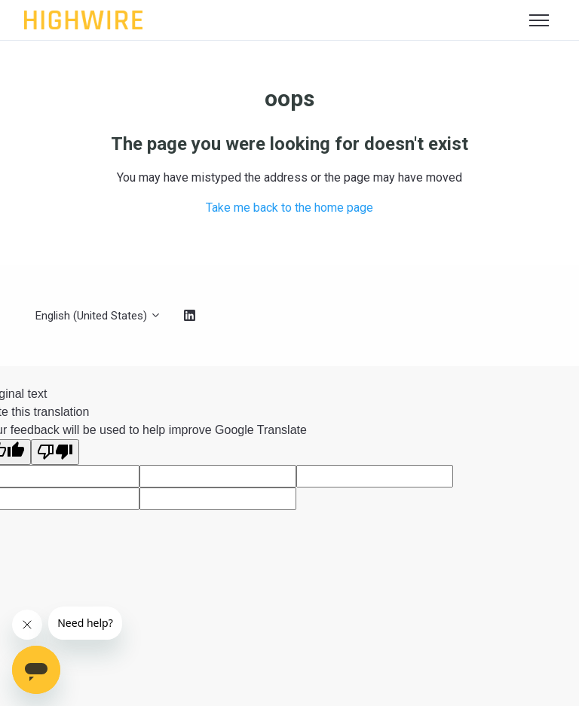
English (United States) (98, 315)
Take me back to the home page (289, 207)
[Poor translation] (55, 452)
